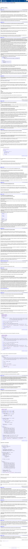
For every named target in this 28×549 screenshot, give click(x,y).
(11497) (2, 9)
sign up (25, 0)
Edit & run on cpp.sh (24, 329)
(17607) (2, 37)
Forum (3, 2)
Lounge (5, 2)
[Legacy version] (26, 1)
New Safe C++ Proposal (9, 2)
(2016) (2, 22)
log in (27, 0)
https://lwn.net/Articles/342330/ (5, 288)
